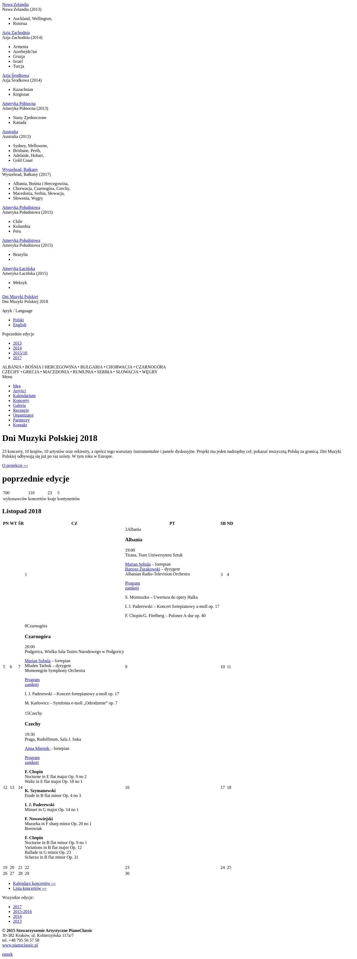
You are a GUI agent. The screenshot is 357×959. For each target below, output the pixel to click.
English (19, 324)
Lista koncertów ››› (30, 888)
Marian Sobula (138, 564)
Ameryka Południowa (21, 207)
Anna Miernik (37, 748)
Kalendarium (24, 395)
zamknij (132, 588)
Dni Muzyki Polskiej (20, 296)
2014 (17, 348)
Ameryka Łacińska (18, 268)
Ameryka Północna (19, 103)
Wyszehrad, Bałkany (20, 169)
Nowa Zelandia (15, 4)
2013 (17, 343)
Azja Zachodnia (16, 32)
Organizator (23, 415)
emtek (7, 954)
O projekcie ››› (15, 465)
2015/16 (20, 353)
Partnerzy (21, 420)
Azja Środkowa (15, 75)
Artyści (19, 390)
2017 (17, 357)
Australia (10, 131)
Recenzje (21, 410)
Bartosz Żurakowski (142, 569)
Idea (17, 386)
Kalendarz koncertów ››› (34, 883)
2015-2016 (22, 911)
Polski (18, 320)
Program (132, 583)
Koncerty (21, 400)
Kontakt (20, 425)
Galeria (19, 405)
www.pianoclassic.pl (20, 945)
